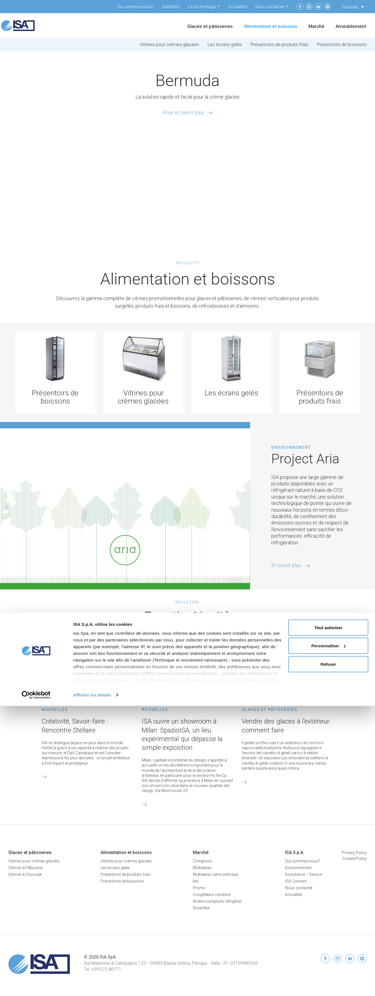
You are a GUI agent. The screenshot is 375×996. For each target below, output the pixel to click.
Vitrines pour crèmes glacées (169, 44)
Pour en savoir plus (183, 112)
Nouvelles (55, 709)
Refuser (328, 954)
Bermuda (187, 80)
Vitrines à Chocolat (25, 874)
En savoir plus (290, 565)
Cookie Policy (355, 858)
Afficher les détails (92, 985)
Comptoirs (202, 861)
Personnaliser (328, 936)
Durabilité (171, 6)
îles (196, 881)
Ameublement (351, 26)
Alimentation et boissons (270, 26)
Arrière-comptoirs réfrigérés (217, 901)
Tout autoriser (328, 917)
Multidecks (202, 867)
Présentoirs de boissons (342, 44)
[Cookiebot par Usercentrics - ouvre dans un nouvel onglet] (36, 985)
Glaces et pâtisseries (210, 26)
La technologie (202, 6)
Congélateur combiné (212, 894)
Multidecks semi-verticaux (215, 874)
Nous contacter (270, 6)
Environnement (298, 867)
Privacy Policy (354, 852)
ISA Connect (296, 881)
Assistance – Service (303, 874)
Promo (199, 888)
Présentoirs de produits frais (279, 44)
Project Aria (305, 459)
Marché (316, 26)
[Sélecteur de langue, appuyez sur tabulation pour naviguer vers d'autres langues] (353, 7)
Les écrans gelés (224, 44)
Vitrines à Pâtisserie (25, 867)
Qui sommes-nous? (136, 6)
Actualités (238, 6)
